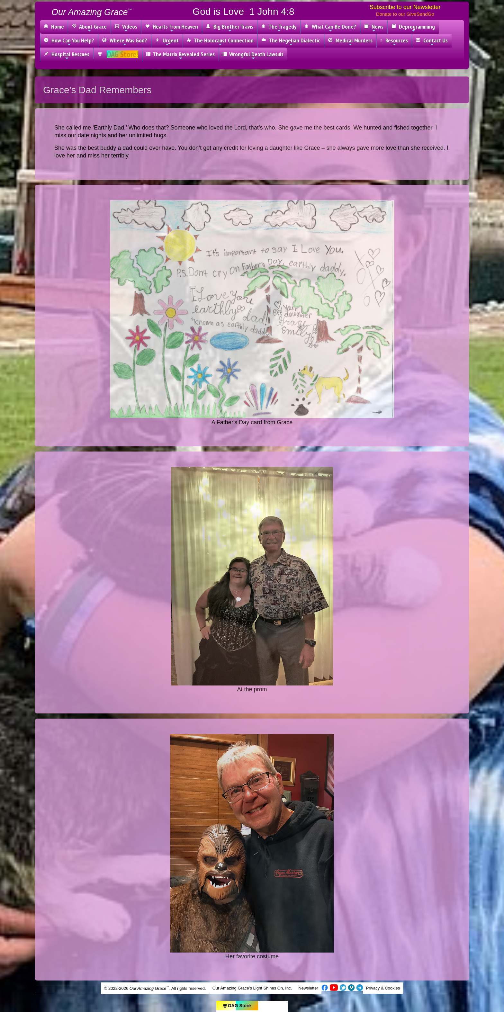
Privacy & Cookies (383, 988)
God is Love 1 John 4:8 (243, 11)
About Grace (89, 28)
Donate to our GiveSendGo (405, 14)
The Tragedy (278, 28)
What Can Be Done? (330, 28)
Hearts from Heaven (171, 28)
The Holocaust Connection (220, 42)
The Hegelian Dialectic (291, 42)
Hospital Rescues (66, 55)
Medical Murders (350, 42)
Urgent (167, 42)
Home (54, 26)
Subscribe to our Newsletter (405, 7)
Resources (394, 42)
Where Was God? (124, 42)
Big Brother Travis (229, 28)
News (373, 28)
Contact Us (432, 42)
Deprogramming (413, 28)
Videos (126, 28)
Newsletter (308, 988)
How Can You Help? (69, 42)
